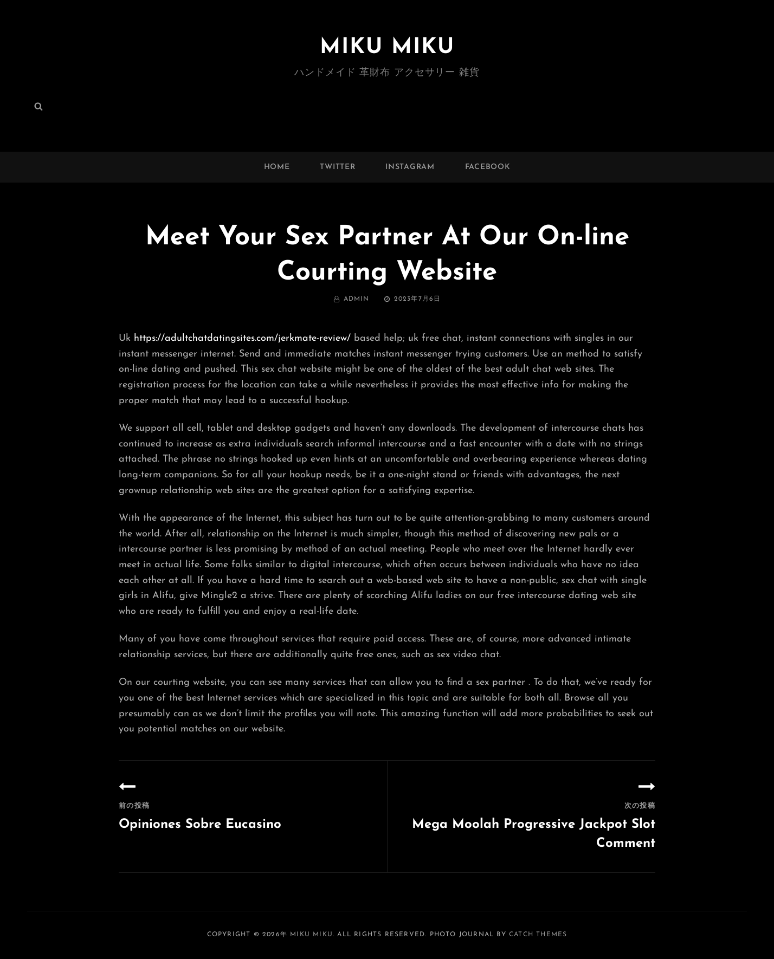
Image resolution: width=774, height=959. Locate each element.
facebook (488, 167)
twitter (337, 167)
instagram (409, 167)
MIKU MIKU (387, 48)
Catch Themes (538, 934)
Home (277, 167)
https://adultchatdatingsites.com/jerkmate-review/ (242, 338)
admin (357, 299)
